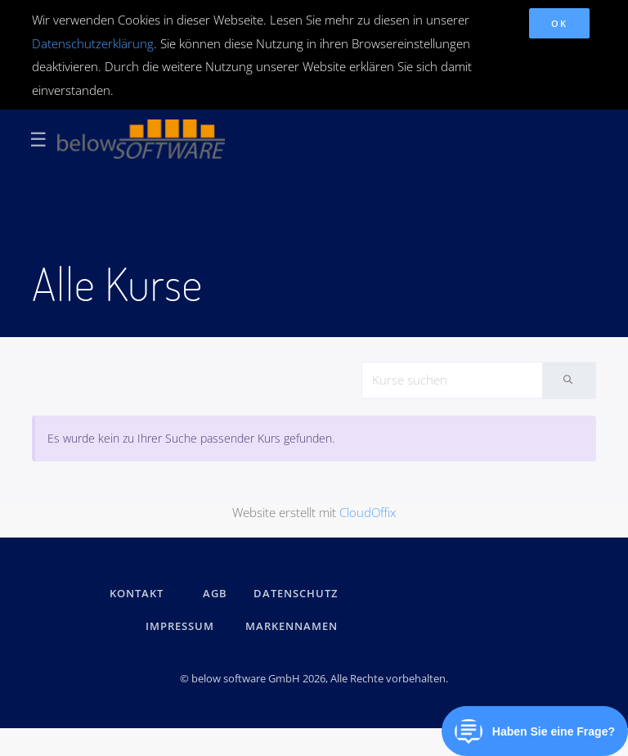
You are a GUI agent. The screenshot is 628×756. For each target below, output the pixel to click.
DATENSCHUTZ (295, 593)
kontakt (137, 593)
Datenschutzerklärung (93, 43)
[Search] (452, 380)
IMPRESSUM (182, 626)
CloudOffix (367, 512)
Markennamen (291, 626)
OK (559, 23)
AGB (215, 593)
